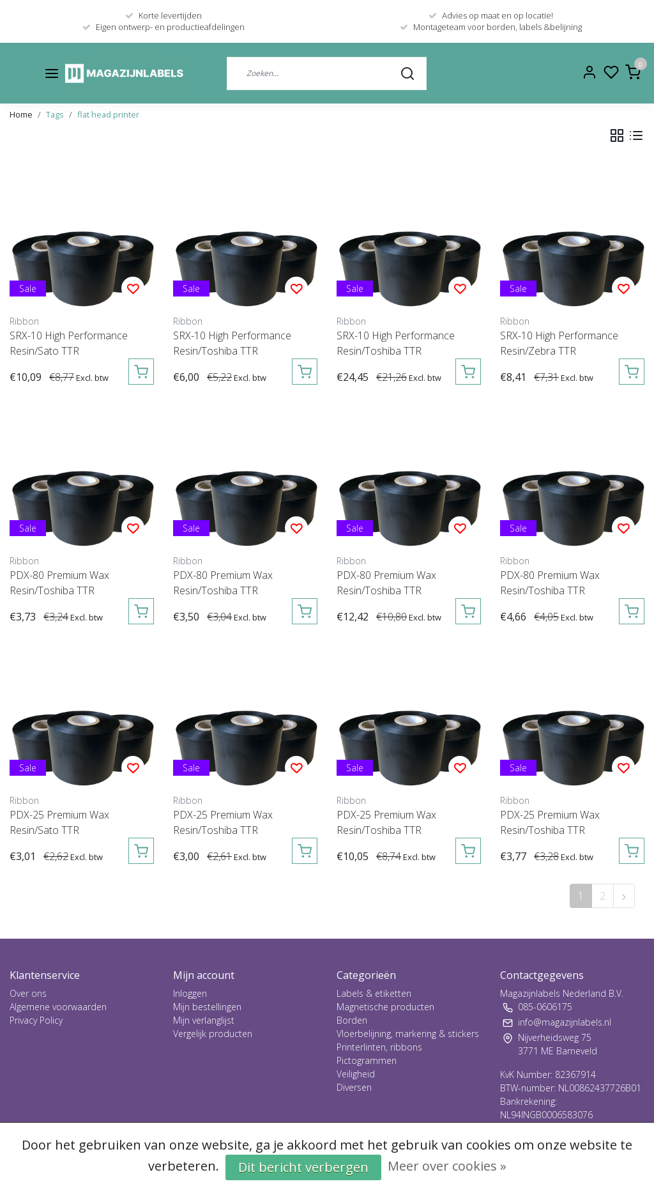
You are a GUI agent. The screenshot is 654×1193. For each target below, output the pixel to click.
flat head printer (108, 114)
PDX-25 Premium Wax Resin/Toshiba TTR (223, 822)
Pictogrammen (367, 1060)
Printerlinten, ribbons (379, 1047)
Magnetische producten (385, 1007)
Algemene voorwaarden (58, 1007)
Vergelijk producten (212, 1034)
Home (21, 114)
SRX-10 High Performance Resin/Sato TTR (69, 343)
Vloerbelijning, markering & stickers (408, 1034)
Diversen (354, 1087)
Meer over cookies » (447, 1165)
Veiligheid (356, 1074)
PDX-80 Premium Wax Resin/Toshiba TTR (59, 582)
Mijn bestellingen (207, 1007)
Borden (352, 1020)
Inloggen (190, 993)
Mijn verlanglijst (203, 1020)
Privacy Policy (36, 1020)
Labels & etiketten (374, 993)
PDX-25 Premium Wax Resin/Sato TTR (59, 822)
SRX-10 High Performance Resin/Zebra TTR (559, 343)
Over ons (28, 993)
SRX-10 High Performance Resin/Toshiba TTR (232, 343)
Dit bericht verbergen (303, 1167)
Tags (55, 114)
